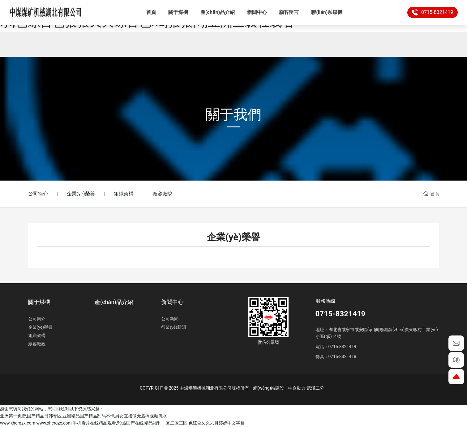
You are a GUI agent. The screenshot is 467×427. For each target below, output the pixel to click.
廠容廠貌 (162, 194)
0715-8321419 (427, 12)
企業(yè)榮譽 (81, 194)
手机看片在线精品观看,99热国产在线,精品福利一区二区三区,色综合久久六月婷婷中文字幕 (159, 423)
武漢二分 (315, 388)
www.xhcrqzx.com (17, 423)
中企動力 (297, 388)
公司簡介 (38, 194)
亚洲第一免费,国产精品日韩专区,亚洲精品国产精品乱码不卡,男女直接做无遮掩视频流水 (83, 415)
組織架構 (124, 194)
